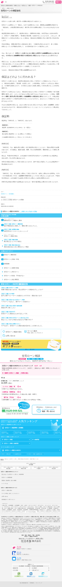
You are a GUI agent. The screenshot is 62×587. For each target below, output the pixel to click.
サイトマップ (39, 582)
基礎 (30, 5)
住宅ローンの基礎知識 (7, 477)
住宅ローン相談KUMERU (7, 5)
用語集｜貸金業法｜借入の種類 (9, 480)
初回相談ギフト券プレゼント (8, 499)
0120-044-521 (12, 410)
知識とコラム (17, 5)
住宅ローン (24, 5)
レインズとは (5, 483)
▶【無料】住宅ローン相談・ (15, 373)
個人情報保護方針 (24, 582)
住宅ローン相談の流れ (7, 490)
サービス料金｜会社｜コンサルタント (10, 493)
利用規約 (32, 582)
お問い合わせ (5, 496)
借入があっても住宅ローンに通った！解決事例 (13, 474)
